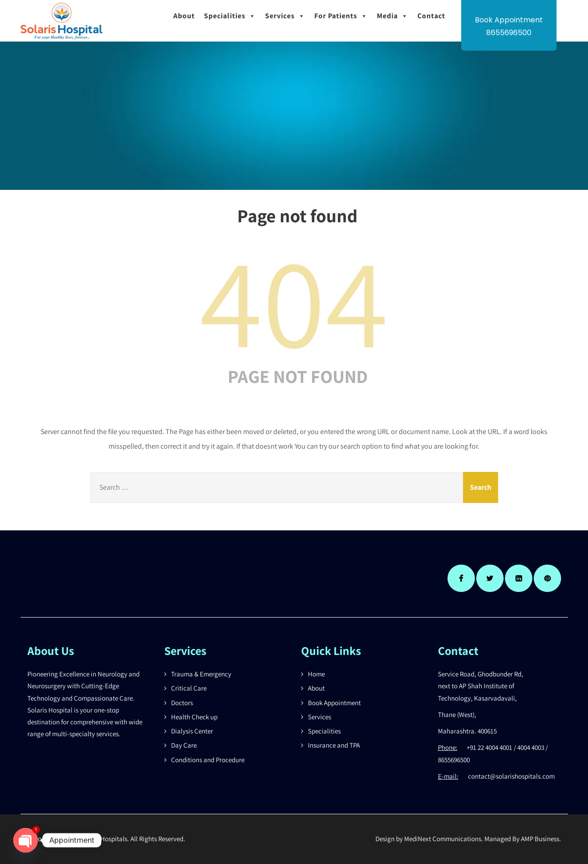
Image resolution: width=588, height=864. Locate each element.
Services (285, 16)
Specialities (230, 16)
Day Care (184, 745)
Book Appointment (334, 702)
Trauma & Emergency (201, 674)
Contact (431, 16)
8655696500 (508, 32)
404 (294, 300)
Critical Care (189, 688)
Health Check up (194, 716)
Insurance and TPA (334, 745)
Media (392, 16)
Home (316, 674)
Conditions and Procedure (208, 759)
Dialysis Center (192, 731)
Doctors (182, 702)
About (184, 16)
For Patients (341, 16)
